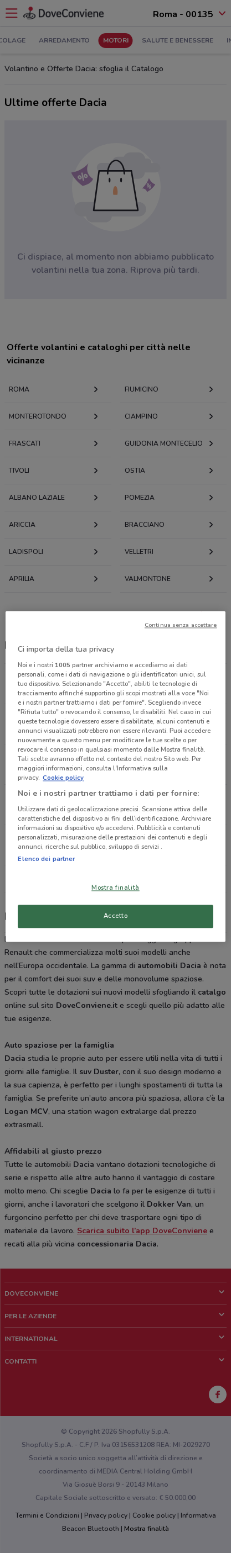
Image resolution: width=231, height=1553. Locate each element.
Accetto (116, 916)
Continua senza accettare (181, 625)
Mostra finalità (115, 888)
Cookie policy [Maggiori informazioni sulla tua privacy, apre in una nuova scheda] (63, 778)
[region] (115, 776)
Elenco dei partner (46, 859)
